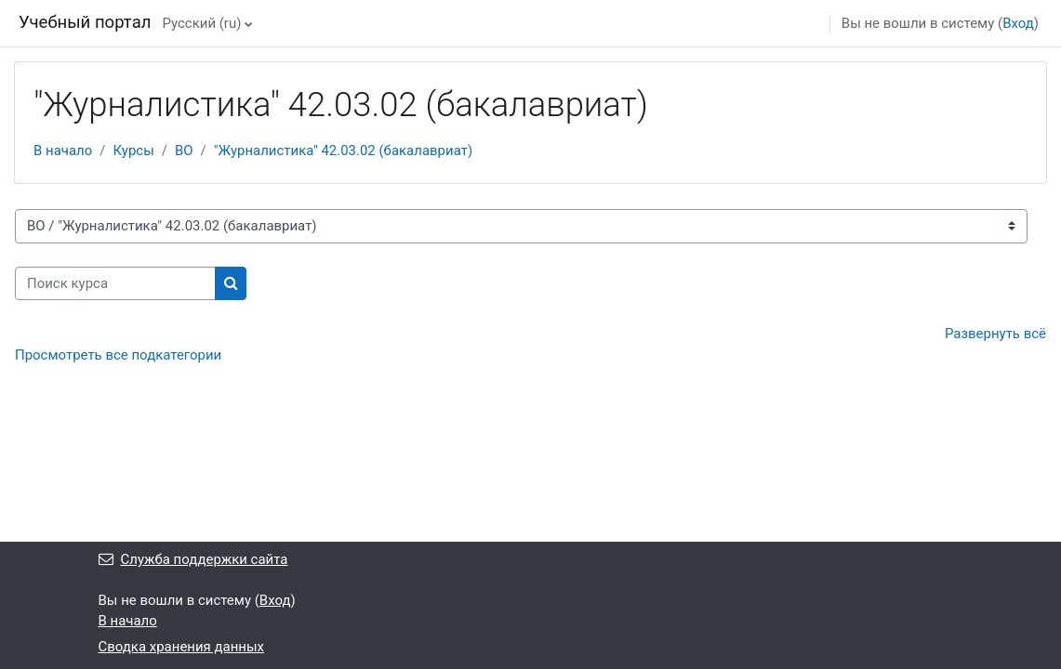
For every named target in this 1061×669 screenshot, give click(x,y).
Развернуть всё (995, 333)
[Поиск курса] (115, 283)
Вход (1018, 23)
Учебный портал (85, 22)
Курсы (133, 150)
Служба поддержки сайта (193, 559)
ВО (184, 150)
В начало (62, 150)
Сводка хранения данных (182, 646)
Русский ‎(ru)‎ (201, 23)
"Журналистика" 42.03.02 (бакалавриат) (343, 150)
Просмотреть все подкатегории (118, 355)
